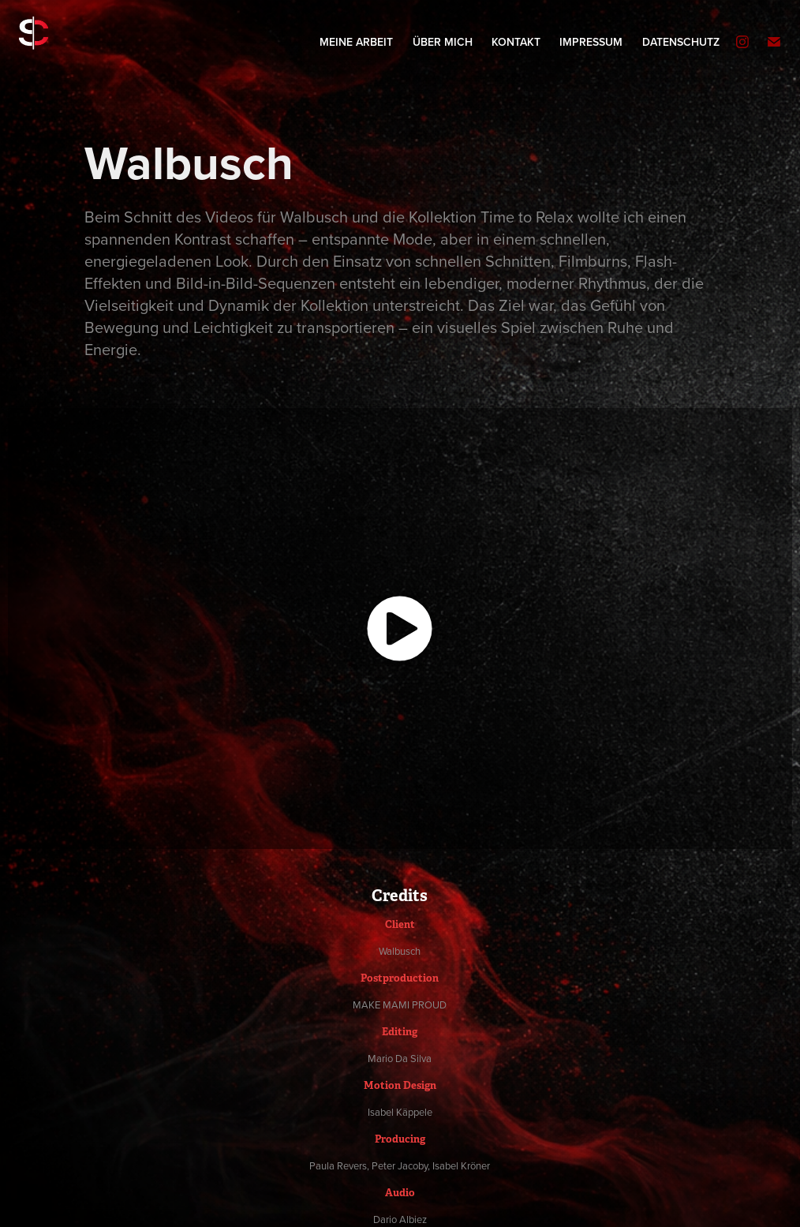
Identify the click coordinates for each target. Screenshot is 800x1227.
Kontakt (516, 42)
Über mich (443, 42)
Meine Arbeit (356, 42)
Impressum (590, 42)
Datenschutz (681, 42)
